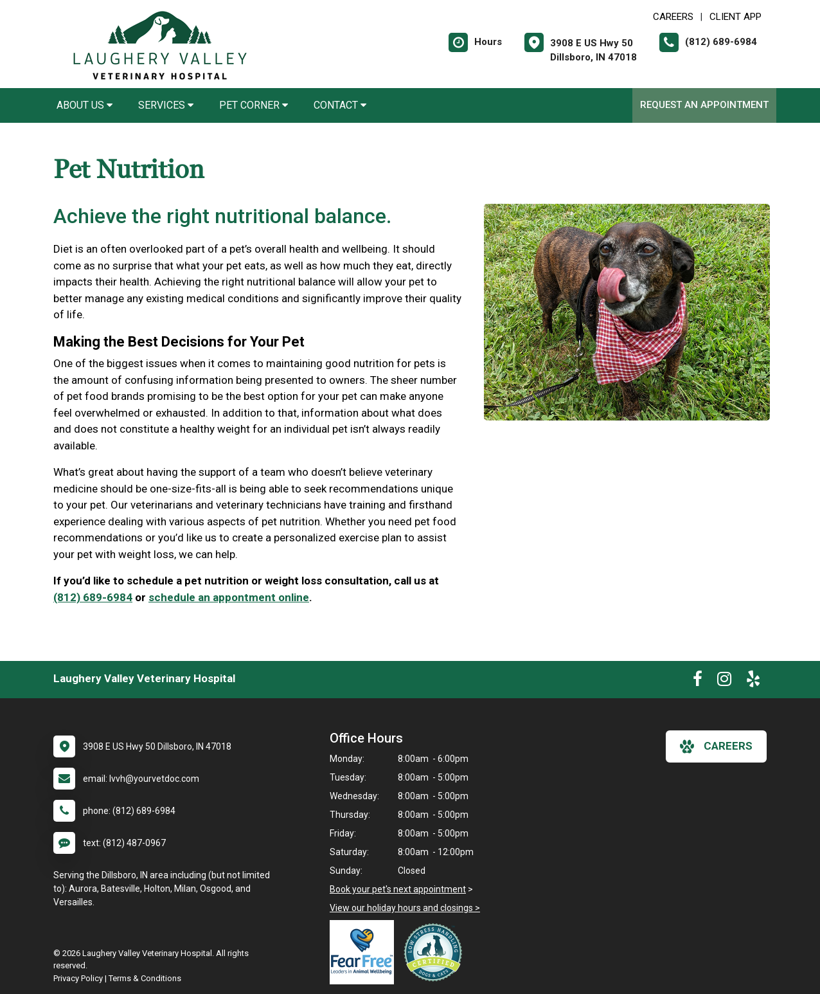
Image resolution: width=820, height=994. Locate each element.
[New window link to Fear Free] (365, 952)
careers (716, 746)
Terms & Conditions (145, 978)
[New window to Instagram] (724, 681)
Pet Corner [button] (253, 105)
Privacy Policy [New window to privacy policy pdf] (78, 978)
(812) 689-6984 (92, 597)
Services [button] (165, 105)
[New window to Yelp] (753, 681)
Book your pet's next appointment (398, 889)
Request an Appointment (704, 105)
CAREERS (673, 17)
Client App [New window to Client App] (735, 17)
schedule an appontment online (228, 597)
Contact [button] (340, 105)
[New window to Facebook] (697, 681)
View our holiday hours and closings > (405, 908)
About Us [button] (84, 105)
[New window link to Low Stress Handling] (435, 952)
